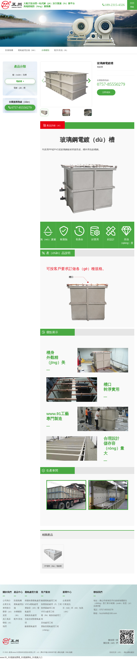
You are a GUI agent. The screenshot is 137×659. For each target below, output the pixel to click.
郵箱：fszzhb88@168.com (105, 614)
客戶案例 (45, 592)
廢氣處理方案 (31, 592)
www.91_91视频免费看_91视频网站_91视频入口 (21, 658)
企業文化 (7, 604)
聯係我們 (97, 592)
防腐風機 (9, 50)
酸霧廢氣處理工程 (49, 601)
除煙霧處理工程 (48, 608)
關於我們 (7, 592)
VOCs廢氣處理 (31, 604)
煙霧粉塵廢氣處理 (33, 601)
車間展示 (7, 608)
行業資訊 (67, 604)
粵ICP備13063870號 (49, 652)
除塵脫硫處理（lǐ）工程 (51, 604)
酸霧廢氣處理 (31, 627)
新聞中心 (67, 592)
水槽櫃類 (45, 50)
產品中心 (18, 592)
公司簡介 (7, 601)
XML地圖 (68, 652)
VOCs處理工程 (47, 612)
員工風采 (7, 619)
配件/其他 (18, 619)
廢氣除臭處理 (31, 615)
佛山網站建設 (129, 652)
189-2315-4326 (113, 5)
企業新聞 (67, 601)
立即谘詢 (106, 92)
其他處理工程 (47, 623)
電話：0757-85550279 (103, 610)
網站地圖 (60, 652)
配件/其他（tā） (61, 50)
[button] (89, 81)
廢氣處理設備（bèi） (27, 50)
